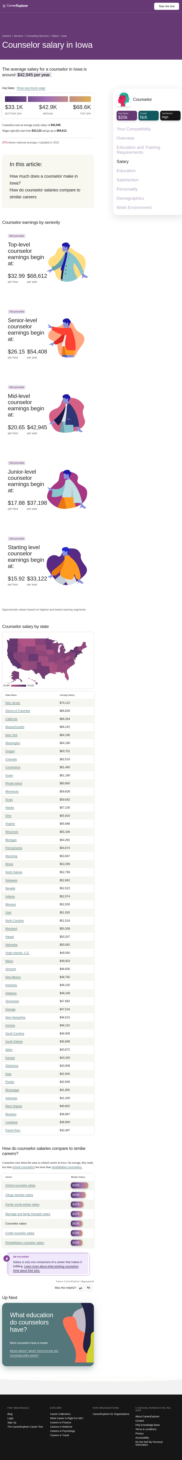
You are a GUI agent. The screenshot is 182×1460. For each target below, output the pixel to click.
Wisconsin (11, 831)
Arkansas (11, 1098)
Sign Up (11, 1422)
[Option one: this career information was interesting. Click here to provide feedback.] (81, 1288)
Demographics (130, 198)
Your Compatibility (134, 129)
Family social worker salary (22, 1204)
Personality (127, 189)
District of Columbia (17, 710)
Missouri (10, 904)
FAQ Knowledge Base (147, 1425)
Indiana (10, 896)
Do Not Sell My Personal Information (149, 1443)
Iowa (8, 1073)
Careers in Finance (60, 1422)
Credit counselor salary (19, 1233)
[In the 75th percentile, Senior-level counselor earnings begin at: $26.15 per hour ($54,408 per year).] (48, 339)
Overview (125, 138)
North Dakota (13, 872)
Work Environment (134, 207)
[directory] (48, 181)
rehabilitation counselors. (67, 1167)
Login (10, 1418)
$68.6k (82, 109)
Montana (10, 1114)
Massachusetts (14, 726)
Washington (12, 743)
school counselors (23, 1167)
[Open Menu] (78, 6)
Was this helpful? (65, 1287)
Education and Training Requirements (138, 150)
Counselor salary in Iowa (47, 45)
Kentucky (11, 985)
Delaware (11, 880)
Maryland (11, 928)
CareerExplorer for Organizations (111, 1414)
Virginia (10, 823)
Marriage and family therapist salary (27, 1213)
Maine (9, 960)
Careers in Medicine (61, 1426)
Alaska (9, 807)
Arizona (10, 1025)
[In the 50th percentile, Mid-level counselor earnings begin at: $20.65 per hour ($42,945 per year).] (48, 414)
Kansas (10, 1057)
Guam (9, 775)
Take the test (167, 6)
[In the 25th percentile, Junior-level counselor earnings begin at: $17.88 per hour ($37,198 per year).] (48, 490)
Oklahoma (11, 1065)
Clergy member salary (19, 1194)
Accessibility (142, 1437)
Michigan (11, 839)
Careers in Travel (59, 1435)
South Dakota (14, 1041)
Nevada (10, 888)
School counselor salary (20, 1185)
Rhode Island (13, 783)
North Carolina (14, 920)
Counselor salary (16, 1223)
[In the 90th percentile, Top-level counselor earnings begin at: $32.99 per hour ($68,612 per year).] (48, 263)
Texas (9, 799)
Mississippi (12, 1089)
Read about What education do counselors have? (34, 1353)
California (11, 718)
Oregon (10, 751)
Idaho (8, 1049)
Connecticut (12, 767)
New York (11, 735)
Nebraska (11, 944)
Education (126, 170)
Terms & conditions (145, 1429)
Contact (139, 1420)
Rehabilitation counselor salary (24, 1242)
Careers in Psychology (62, 1431)
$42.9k (48, 109)
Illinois (9, 864)
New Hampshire (15, 1017)
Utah (8, 912)
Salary (123, 161)
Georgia (10, 1009)
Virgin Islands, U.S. (17, 952)
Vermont (10, 968)
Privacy (139, 1433)
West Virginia (13, 1106)
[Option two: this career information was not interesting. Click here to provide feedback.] (89, 1288)
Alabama (11, 993)
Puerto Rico (12, 1130)
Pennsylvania (13, 847)
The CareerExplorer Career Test (25, 1426)
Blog (9, 1414)
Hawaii (9, 936)
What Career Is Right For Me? (66, 1418)
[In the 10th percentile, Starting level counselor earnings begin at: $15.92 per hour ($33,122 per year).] (48, 565)
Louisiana (11, 1122)
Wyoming (11, 856)
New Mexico (13, 977)
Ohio (8, 815)
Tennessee (12, 1001)
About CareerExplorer (147, 1416)
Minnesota (11, 791)
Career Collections (60, 1414)
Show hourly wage (31, 88)
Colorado (11, 759)
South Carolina (14, 1033)
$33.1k (14, 109)
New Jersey (12, 702)
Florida (9, 1081)
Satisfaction (128, 179)
